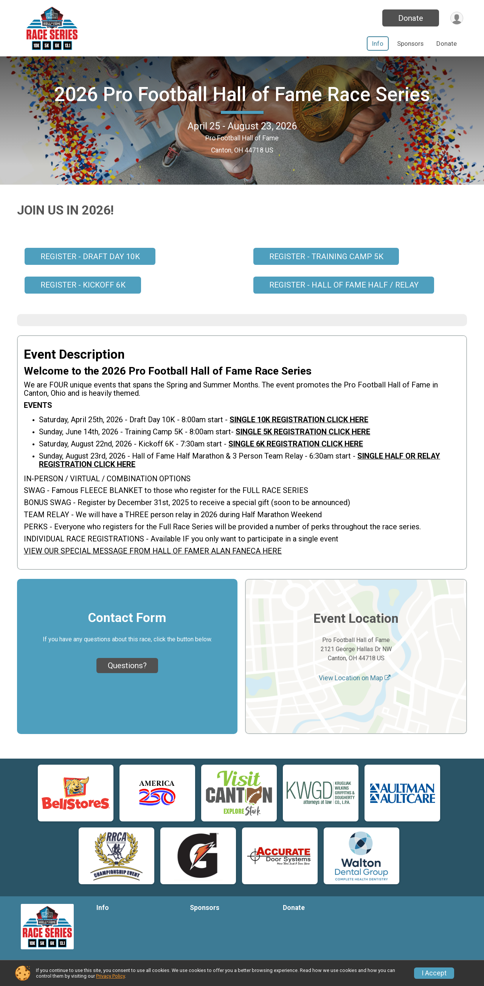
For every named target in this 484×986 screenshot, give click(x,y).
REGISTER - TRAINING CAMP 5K (326, 271)
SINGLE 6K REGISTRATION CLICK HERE (295, 458)
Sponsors (410, 43)
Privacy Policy (110, 976)
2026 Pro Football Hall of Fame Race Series (242, 102)
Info (377, 43)
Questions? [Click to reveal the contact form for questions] (127, 680)
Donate (409, 18)
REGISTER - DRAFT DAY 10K (90, 271)
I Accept (434, 973)
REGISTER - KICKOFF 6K (83, 300)
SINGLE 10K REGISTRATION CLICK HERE (299, 434)
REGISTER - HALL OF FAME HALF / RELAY (344, 300)
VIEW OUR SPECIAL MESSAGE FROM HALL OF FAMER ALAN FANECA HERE (153, 566)
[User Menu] (456, 18)
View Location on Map (355, 693)
